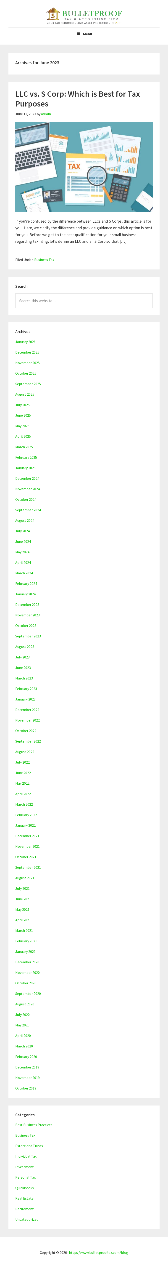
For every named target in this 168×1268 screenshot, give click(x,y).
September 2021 (28, 867)
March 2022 (24, 804)
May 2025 (22, 426)
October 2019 (25, 1088)
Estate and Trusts (29, 1145)
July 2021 (22, 888)
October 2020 (25, 983)
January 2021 (25, 951)
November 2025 (27, 362)
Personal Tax (25, 1177)
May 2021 (22, 909)
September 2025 (28, 383)
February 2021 (26, 941)
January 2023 (25, 699)
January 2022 (25, 825)
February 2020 (26, 1056)
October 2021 (25, 857)
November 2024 (27, 489)
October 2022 (25, 730)
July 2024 (22, 531)
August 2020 (24, 1004)
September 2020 (28, 993)
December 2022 (27, 709)
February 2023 (26, 688)
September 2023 (28, 636)
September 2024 (28, 510)
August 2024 (24, 520)
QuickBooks (24, 1187)
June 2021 (23, 899)
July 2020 (22, 1014)
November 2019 (27, 1077)
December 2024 (27, 478)
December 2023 (27, 604)
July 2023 (22, 657)
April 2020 (23, 1035)
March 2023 (24, 678)
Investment (24, 1166)
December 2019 (27, 1067)
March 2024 (24, 573)
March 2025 (24, 447)
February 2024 (26, 583)
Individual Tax (26, 1156)
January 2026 (25, 341)
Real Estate (24, 1198)
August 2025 (24, 394)
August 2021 (24, 878)
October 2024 (25, 499)
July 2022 (22, 762)
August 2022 (24, 751)
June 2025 (23, 415)
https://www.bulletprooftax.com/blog (98, 1252)
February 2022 (26, 814)
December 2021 (27, 836)
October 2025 (25, 373)
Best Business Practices (33, 1124)
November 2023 (27, 615)
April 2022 (23, 793)
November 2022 (27, 720)
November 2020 (27, 972)
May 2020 (22, 1025)
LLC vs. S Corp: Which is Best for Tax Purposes (77, 99)
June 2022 (23, 772)
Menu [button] (87, 34)
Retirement (24, 1209)
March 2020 (24, 1046)
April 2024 (23, 562)
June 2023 (23, 667)
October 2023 (25, 625)
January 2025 (25, 468)
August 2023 (24, 646)
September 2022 (28, 741)
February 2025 (26, 457)
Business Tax (44, 259)
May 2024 (22, 552)
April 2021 (23, 920)
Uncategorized (26, 1219)
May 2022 (22, 783)
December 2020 (27, 962)
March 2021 (24, 930)
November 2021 (27, 846)
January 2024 (25, 594)
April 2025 (23, 436)
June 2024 (23, 541)
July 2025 (22, 404)
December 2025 (27, 352)
